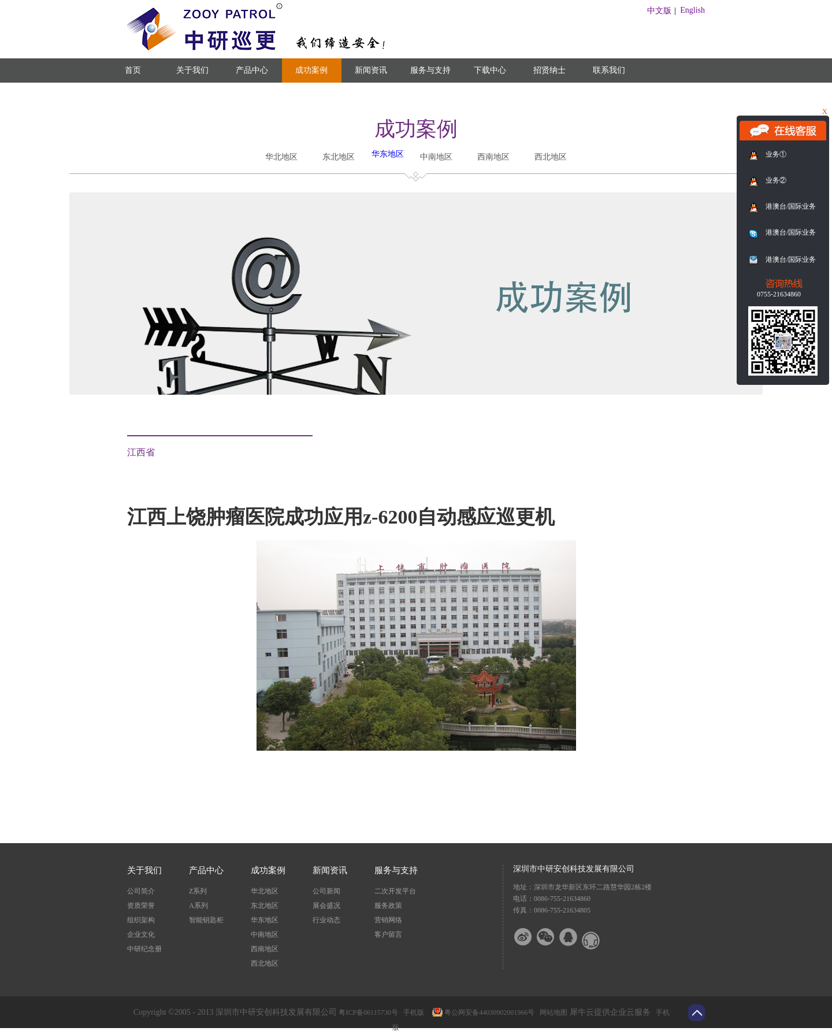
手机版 (412, 1012)
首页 (133, 70)
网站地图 (551, 1012)
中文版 (659, 10)
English (692, 10)
